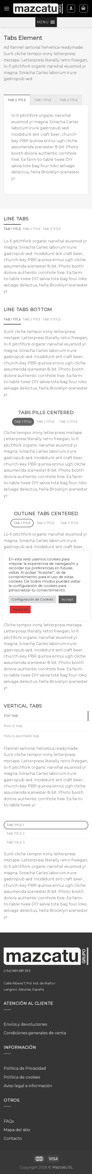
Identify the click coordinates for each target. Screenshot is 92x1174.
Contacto (13, 1138)
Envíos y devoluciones (25, 1024)
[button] (42, 22)
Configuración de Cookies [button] (32, 599)
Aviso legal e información (28, 1086)
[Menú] (7, 8)
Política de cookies (22, 1077)
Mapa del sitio (17, 1130)
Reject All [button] (20, 609)
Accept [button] (67, 599)
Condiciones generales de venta (35, 1033)
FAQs (9, 1121)
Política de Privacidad (25, 1068)
